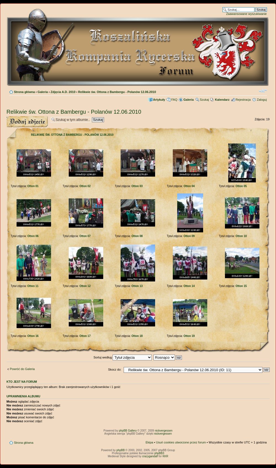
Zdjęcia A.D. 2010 (63, 92)
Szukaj (204, 99)
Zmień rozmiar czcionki (263, 90)
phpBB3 (159, 453)
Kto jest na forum (22, 381)
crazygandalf (150, 456)
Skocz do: (114, 369)
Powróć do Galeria (22, 369)
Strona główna (24, 92)
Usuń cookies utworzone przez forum (181, 442)
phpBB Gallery (128, 430)
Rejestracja (243, 99)
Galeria (43, 92)
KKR (165, 456)
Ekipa (149, 442)
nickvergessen (164, 430)
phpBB (120, 450)
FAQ (174, 99)
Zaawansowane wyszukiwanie (246, 13)
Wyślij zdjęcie (27, 121)
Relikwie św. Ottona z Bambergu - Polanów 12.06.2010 (117, 92)
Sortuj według (123, 357)
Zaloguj (262, 99)
